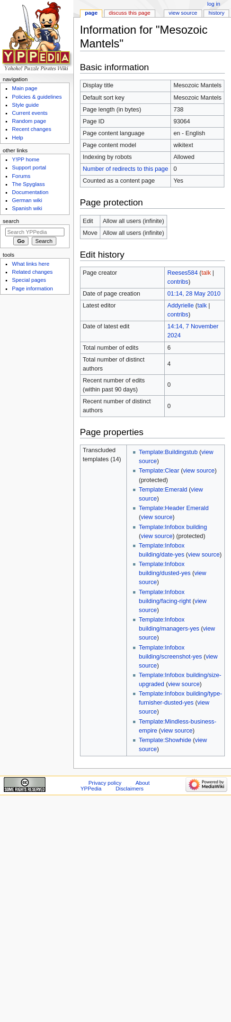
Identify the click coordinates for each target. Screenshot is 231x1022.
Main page (24, 88)
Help (17, 137)
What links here (30, 264)
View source (183, 13)
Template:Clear (159, 470)
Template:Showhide (165, 740)
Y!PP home (25, 159)
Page (91, 13)
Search (11, 221)
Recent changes (31, 129)
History (217, 13)
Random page (29, 121)
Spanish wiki (27, 208)
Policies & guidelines (37, 97)
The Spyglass (28, 184)
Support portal (29, 167)
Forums (21, 176)
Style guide (25, 105)
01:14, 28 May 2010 (194, 293)
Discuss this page (130, 13)
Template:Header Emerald (173, 508)
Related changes (32, 272)
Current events (29, 113)
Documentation (30, 192)
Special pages (29, 280)
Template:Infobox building (173, 527)
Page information (32, 288)
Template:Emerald (163, 489)
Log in (213, 4)
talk (206, 272)
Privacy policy (105, 783)
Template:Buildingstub (168, 452)
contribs (178, 282)
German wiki (27, 200)
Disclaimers (129, 788)
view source (198, 470)
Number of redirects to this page (126, 169)
